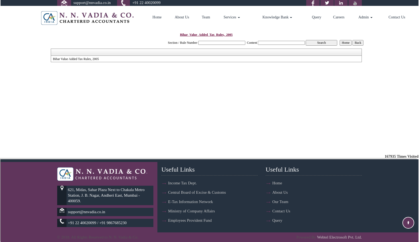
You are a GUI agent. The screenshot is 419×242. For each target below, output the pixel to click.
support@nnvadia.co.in (92, 3)
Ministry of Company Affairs (191, 211)
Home (157, 17)
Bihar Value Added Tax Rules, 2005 (76, 59)
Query (316, 17)
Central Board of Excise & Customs (197, 192)
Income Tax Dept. (182, 183)
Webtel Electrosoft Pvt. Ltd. (339, 237)
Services (232, 17)
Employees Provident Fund (190, 220)
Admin (365, 17)
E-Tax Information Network (190, 202)
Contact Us (397, 17)
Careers (339, 17)
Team (206, 17)
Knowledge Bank (277, 17)
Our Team (280, 202)
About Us (182, 17)
